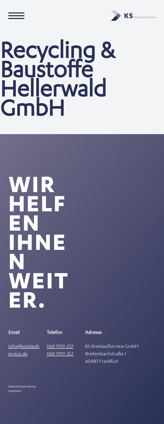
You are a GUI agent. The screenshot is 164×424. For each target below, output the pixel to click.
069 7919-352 (60, 353)
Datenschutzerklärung (22, 386)
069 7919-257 (60, 346)
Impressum (15, 391)
